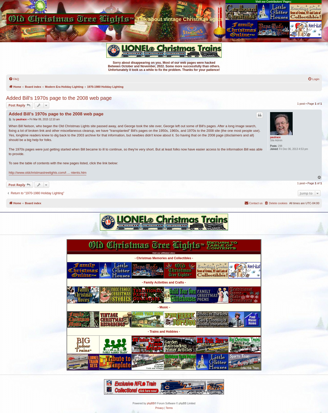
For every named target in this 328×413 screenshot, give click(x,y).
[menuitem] (14, 79)
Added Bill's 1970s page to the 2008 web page (59, 98)
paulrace (275, 137)
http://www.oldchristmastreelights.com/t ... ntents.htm (47, 173)
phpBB (151, 403)
